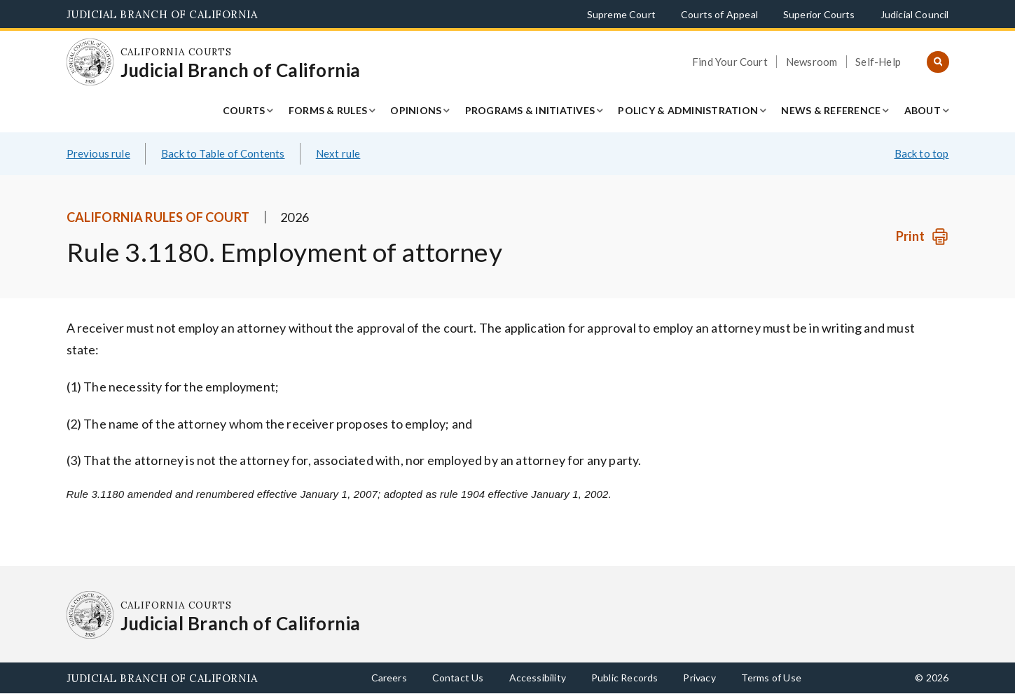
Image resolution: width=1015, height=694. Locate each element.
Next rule (338, 153)
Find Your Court (730, 61)
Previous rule (98, 153)
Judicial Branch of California (162, 14)
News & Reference (831, 110)
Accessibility (537, 677)
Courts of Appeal (719, 14)
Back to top (922, 153)
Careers (389, 677)
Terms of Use (771, 677)
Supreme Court (621, 14)
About (922, 110)
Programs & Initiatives (530, 110)
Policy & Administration (688, 110)
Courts (244, 110)
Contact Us (458, 677)
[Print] (922, 236)
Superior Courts (819, 14)
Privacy (699, 677)
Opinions (415, 110)
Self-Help (878, 61)
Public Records (624, 677)
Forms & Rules (328, 110)
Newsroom (811, 61)
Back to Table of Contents (223, 153)
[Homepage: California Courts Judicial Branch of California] (90, 62)
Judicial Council (915, 14)
